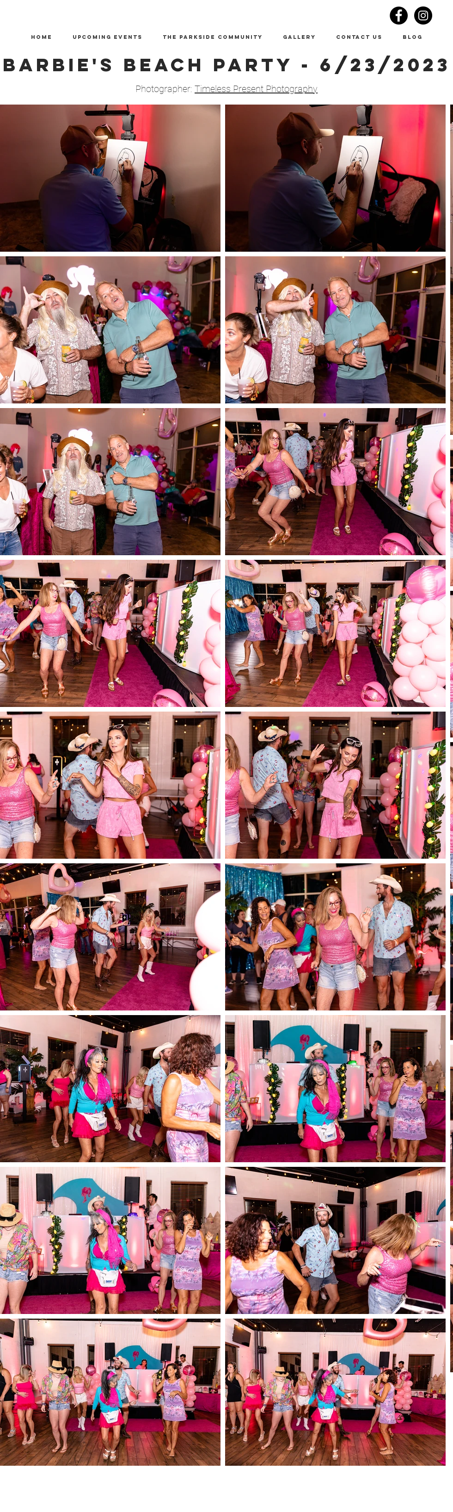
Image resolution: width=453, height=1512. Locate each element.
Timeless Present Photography (256, 88)
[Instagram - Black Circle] (423, 15)
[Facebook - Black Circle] (399, 15)
